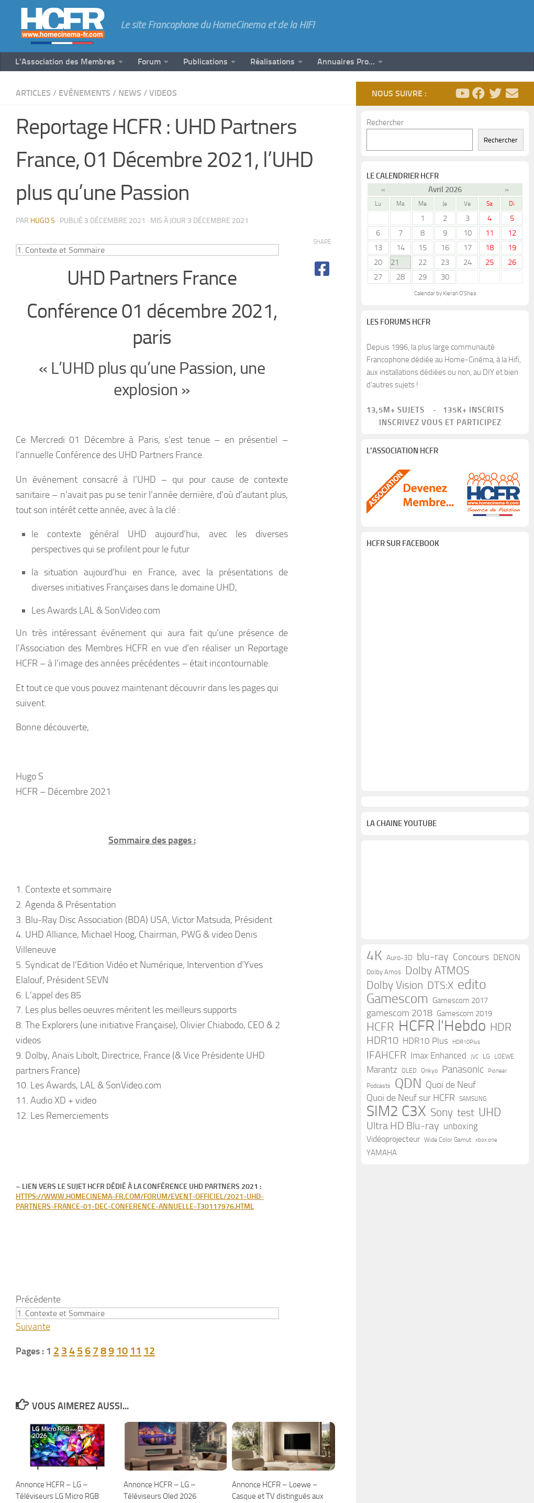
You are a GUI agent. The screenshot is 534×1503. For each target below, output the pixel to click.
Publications (205, 61)
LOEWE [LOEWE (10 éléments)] (504, 1060)
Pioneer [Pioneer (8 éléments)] (497, 1074)
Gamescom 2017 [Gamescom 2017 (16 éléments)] (460, 1004)
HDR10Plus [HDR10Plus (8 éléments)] (466, 1045)
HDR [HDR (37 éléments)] (500, 1031)
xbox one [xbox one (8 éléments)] (486, 1143)
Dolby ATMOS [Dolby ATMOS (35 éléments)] (437, 974)
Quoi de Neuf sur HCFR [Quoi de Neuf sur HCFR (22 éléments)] (410, 1101)
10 (122, 1350)
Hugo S (42, 220)
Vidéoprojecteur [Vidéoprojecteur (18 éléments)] (393, 1143)
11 (135, 1350)
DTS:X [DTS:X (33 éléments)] (440, 989)
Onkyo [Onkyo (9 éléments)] (429, 1074)
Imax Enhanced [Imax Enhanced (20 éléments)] (438, 1059)
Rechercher (385, 122)
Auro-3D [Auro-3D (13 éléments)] (399, 961)
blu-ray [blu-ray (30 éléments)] (433, 960)
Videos (163, 93)
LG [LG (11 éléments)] (486, 1060)
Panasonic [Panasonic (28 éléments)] (463, 1073)
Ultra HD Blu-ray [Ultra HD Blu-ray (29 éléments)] (402, 1129)
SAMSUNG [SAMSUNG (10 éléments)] (472, 1102)
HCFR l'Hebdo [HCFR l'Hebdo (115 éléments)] (442, 1029)
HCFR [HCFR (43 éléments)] (380, 1031)
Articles (33, 93)
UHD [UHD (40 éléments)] (490, 1116)
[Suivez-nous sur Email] (512, 93)
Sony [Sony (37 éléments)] (441, 1116)
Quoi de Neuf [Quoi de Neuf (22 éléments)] (451, 1088)
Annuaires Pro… (346, 61)
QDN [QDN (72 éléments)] (408, 1087)
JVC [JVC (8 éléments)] (475, 1060)
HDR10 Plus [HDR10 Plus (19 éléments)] (425, 1045)
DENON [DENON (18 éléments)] (506, 961)
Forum (149, 61)
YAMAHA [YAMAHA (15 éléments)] (381, 1156)
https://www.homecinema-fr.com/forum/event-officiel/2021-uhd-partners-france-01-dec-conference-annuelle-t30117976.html (140, 1201)
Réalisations (272, 61)
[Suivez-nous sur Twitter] (495, 93)
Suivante (33, 1326)
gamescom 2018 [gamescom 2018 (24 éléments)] (399, 1016)
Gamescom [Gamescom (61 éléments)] (397, 1002)
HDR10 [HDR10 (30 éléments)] (382, 1044)
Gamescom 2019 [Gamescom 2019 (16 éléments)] (464, 1017)
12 (149, 1350)
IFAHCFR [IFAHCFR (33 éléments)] (386, 1058)
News (129, 93)
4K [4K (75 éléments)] (374, 959)
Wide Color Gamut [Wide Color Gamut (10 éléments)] (447, 1143)
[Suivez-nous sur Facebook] (478, 93)
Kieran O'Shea (459, 293)
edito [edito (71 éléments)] (472, 988)
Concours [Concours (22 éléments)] (471, 960)
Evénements (84, 93)
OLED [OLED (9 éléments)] (409, 1074)
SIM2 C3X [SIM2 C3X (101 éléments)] (396, 1115)
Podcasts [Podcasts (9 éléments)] (378, 1089)
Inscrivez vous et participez (434, 422)
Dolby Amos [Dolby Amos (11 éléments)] (383, 975)
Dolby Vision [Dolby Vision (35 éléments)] (394, 989)
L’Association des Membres (65, 61)
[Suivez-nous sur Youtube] (461, 93)
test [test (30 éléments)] (465, 1116)
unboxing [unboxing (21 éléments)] (460, 1130)
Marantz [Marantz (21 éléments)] (381, 1073)
